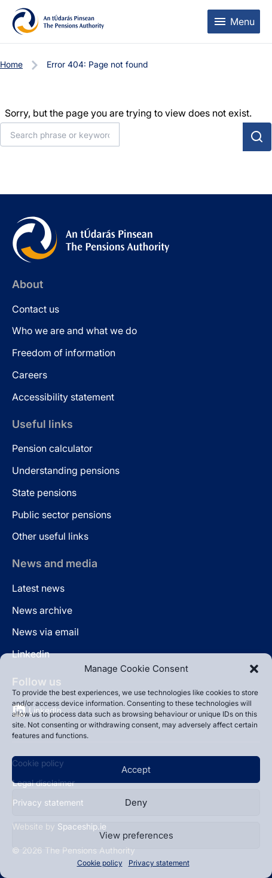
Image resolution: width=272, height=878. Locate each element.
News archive (42, 610)
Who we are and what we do (74, 330)
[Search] (60, 134)
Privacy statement (159, 862)
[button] (254, 669)
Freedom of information (63, 353)
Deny (136, 802)
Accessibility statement (63, 397)
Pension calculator (52, 448)
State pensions (44, 492)
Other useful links (50, 536)
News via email (45, 632)
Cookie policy (100, 862)
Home (11, 64)
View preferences (136, 835)
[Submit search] (257, 137)
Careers (29, 375)
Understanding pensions (66, 470)
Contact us (35, 309)
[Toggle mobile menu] (233, 21)
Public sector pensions (61, 515)
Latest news (38, 588)
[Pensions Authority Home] (58, 21)
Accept (136, 769)
